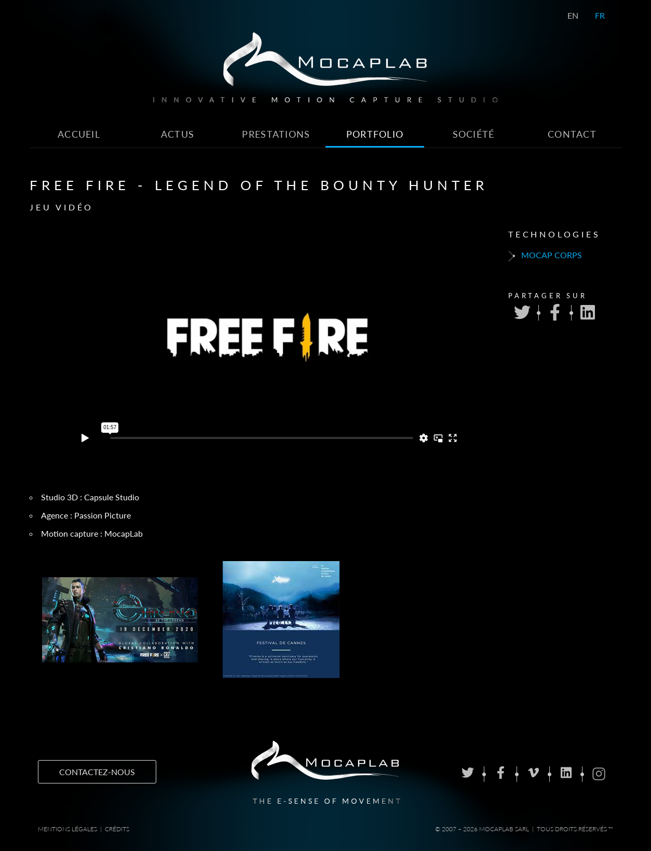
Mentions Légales (67, 829)
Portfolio (375, 134)
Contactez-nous (97, 772)
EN (572, 15)
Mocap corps (545, 255)
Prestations (276, 134)
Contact (572, 134)
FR (600, 15)
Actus (177, 134)
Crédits (117, 829)
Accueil (79, 134)
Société (474, 134)
